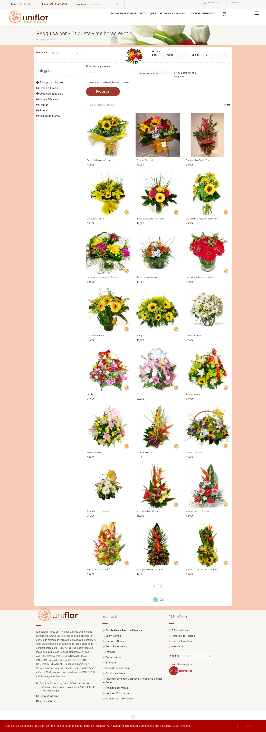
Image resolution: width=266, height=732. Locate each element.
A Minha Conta (180, 630)
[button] (175, 55)
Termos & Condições (117, 641)
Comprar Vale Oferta (117, 693)
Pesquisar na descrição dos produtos (109, 82)
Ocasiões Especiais (51, 93)
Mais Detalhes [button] (182, 725)
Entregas (110, 651)
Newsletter (178, 646)
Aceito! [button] (249, 726)
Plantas (43, 105)
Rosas (43, 110)
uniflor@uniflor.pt (26, 4)
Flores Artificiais (49, 99)
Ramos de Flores (49, 116)
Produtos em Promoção (119, 698)
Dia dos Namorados (123, 13)
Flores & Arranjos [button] (173, 13)
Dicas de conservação (118, 668)
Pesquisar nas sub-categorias (185, 75)
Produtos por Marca (117, 687)
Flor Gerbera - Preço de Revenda (124, 630)
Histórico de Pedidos (183, 635)
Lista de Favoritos (182, 641)
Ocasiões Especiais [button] (202, 13)
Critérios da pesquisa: (98, 66)
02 (161, 599)
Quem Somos (113, 635)
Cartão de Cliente (115, 673)
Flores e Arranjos (49, 88)
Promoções (148, 13)
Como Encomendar (116, 646)
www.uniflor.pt (47, 701)
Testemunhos (113, 657)
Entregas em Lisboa (51, 82)
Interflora (111, 662)
